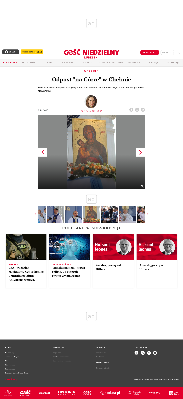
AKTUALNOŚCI (29, 63)
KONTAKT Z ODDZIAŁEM (111, 63)
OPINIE (48, 63)
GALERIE (87, 63)
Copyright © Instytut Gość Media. (146, 379)
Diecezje (153, 63)
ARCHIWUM (68, 63)
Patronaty (134, 63)
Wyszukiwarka (178, 52)
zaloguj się (167, 52)
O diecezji (173, 63)
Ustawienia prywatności (62, 361)
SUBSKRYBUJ (149, 52)
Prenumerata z (32, 52)
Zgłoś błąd (11, 379)
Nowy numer (9, 63)
